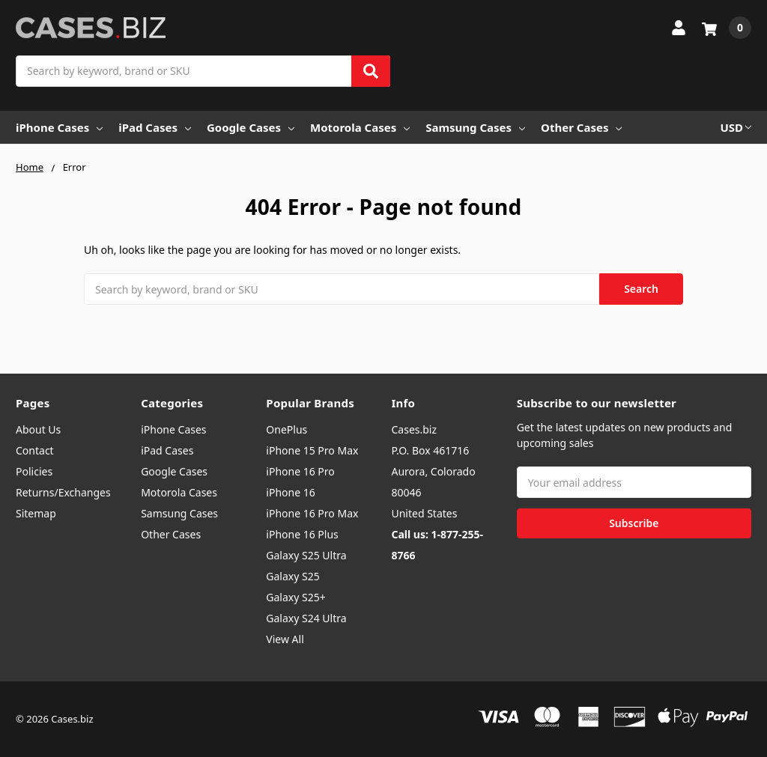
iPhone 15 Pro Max (312, 450)
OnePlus (286, 429)
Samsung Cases (475, 127)
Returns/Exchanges (63, 492)
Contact (35, 450)
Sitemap (36, 513)
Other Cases (581, 127)
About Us (38, 429)
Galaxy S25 (292, 576)
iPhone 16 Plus (302, 534)
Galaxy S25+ (295, 597)
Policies (34, 471)
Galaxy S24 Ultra (306, 618)
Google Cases (250, 127)
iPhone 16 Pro (300, 471)
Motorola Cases (360, 127)
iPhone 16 (290, 492)
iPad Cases (154, 127)
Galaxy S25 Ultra (306, 555)
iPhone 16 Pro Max (312, 513)
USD (735, 127)
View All (284, 639)
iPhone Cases (59, 127)
